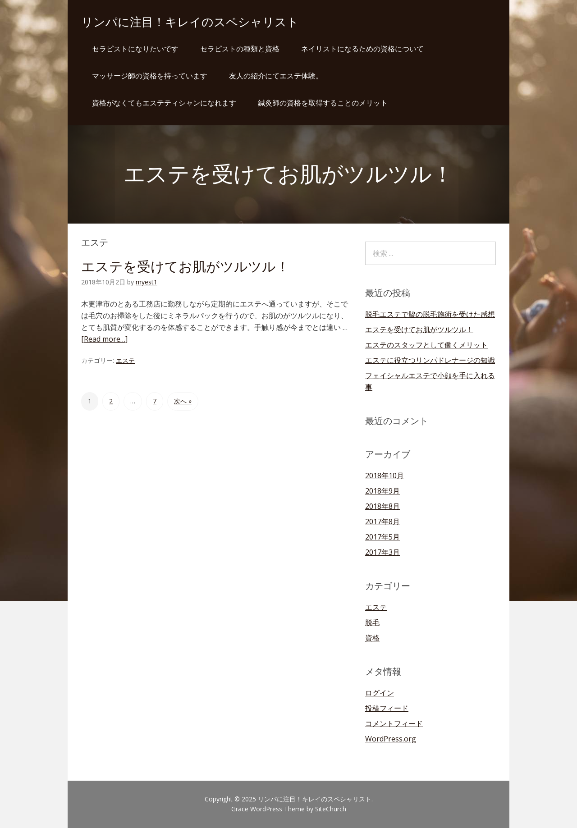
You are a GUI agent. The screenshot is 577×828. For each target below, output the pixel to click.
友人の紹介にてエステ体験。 (276, 76)
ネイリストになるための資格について (362, 49)
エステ (125, 360)
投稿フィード (386, 708)
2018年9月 (382, 491)
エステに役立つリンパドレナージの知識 (430, 360)
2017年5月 (382, 537)
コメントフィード (394, 723)
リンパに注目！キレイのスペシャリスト (190, 22)
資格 (372, 638)
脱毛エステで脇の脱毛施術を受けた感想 (430, 314)
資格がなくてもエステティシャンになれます (164, 103)
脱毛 (372, 622)
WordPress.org (390, 739)
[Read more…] (104, 339)
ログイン (379, 693)
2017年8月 (382, 521)
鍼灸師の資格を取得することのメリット (323, 103)
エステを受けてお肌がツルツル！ (185, 266)
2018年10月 (384, 475)
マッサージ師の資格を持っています (149, 76)
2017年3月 (382, 552)
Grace (239, 809)
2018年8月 (382, 506)
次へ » (183, 401)
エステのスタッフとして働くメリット (426, 345)
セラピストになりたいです (135, 49)
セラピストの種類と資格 (239, 49)
